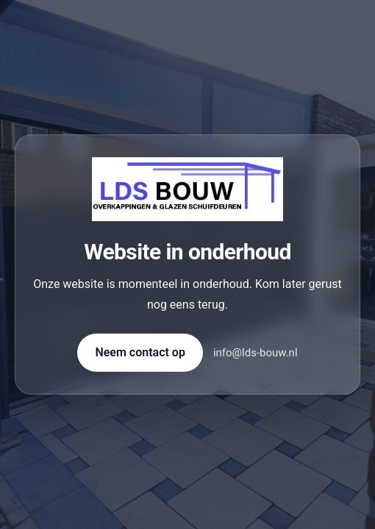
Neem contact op (140, 352)
